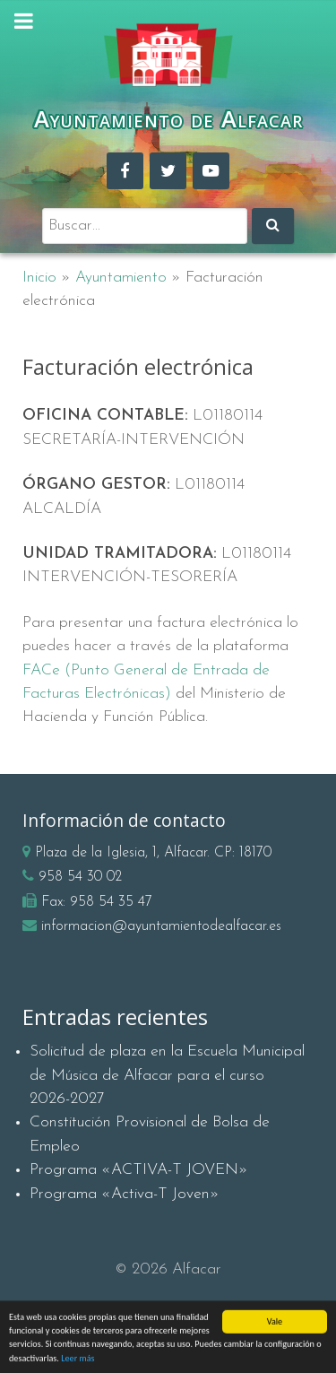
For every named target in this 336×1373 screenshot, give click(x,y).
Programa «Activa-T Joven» (125, 1194)
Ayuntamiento (121, 277)
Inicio (39, 277)
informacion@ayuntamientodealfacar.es (161, 926)
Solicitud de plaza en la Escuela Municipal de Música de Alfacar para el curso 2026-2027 (167, 1075)
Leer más (77, 1362)
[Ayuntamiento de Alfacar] (168, 55)
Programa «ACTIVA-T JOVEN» (139, 1169)
